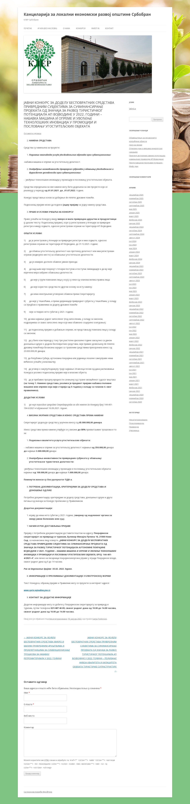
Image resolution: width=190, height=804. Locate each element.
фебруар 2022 (135, 344)
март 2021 (133, 384)
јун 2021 (132, 373)
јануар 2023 (134, 305)
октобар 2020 (135, 402)
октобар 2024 (135, 230)
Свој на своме (135, 145)
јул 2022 (132, 327)
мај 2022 (133, 334)
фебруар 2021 (135, 387)
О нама (66, 28)
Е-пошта (29, 704)
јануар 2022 (134, 348)
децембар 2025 (136, 194)
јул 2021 (132, 369)
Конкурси (81, 28)
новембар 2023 (136, 269)
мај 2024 (133, 248)
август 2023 (134, 280)
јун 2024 (132, 244)
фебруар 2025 (135, 219)
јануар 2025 (134, 223)
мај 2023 (133, 291)
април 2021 (134, 380)
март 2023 (133, 298)
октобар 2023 (135, 273)
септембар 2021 (136, 362)
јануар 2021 (134, 391)
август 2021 (134, 366)
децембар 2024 (136, 227)
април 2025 (134, 212)
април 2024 (134, 252)
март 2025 (133, 216)
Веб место (29, 715)
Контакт (109, 28)
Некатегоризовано (58, 619)
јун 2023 (132, 287)
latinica (132, 108)
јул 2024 (132, 241)
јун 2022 (132, 330)
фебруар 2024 (135, 259)
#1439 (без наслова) (47, 28)
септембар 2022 (136, 319)
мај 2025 (133, 209)
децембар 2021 (136, 352)
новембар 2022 (136, 312)
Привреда (134, 426)
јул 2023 (132, 284)
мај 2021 (133, 377)
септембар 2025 (136, 205)
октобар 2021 (135, 359)
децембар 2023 (136, 266)
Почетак (28, 28)
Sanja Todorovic (99, 619)
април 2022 (134, 337)
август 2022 (134, 323)
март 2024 (133, 255)
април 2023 (134, 294)
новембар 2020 (136, 398)
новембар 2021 (136, 355)
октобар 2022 (135, 316)
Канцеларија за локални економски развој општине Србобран (87, 14)
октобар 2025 (135, 202)
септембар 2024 (136, 234)
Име (27, 692)
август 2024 (134, 237)
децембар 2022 (136, 309)
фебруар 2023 (135, 302)
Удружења (134, 430)
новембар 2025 (136, 198)
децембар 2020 (136, 394)
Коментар (29, 727)
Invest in (95, 28)
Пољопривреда (136, 423)
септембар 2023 (136, 277)
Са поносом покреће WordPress (38, 791)
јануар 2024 (134, 262)
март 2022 (133, 341)
